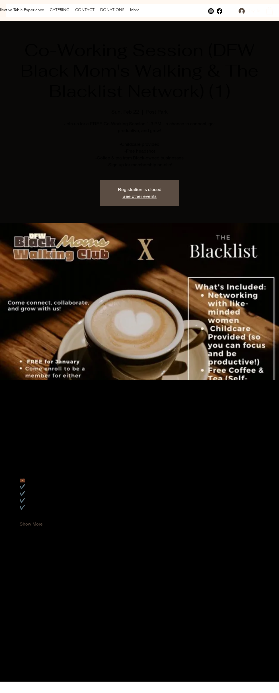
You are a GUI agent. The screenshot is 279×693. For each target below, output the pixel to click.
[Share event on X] (36, 666)
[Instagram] (211, 11)
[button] (269, 11)
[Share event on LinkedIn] (50, 666)
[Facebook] (219, 11)
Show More (31, 524)
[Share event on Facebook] (22, 666)
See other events (139, 196)
